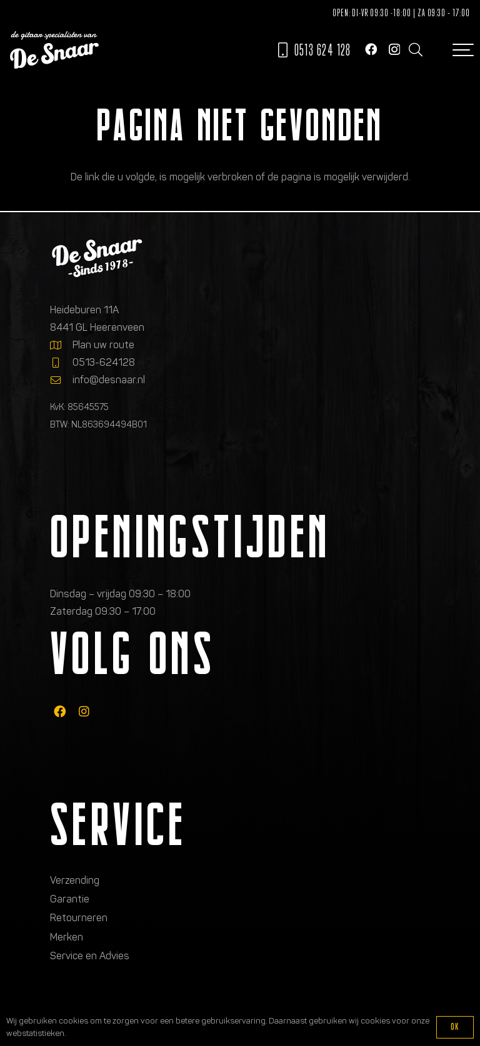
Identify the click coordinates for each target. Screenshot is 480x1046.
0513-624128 (103, 362)
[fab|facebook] (59, 712)
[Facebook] (371, 49)
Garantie (69, 899)
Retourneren (79, 918)
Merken (66, 937)
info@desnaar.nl (108, 380)
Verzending (74, 880)
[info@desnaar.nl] (61, 380)
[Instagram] (394, 49)
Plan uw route (103, 345)
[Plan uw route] (61, 345)
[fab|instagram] (84, 712)
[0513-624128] (61, 363)
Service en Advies (89, 956)
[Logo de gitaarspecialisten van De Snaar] (54, 50)
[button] (415, 50)
